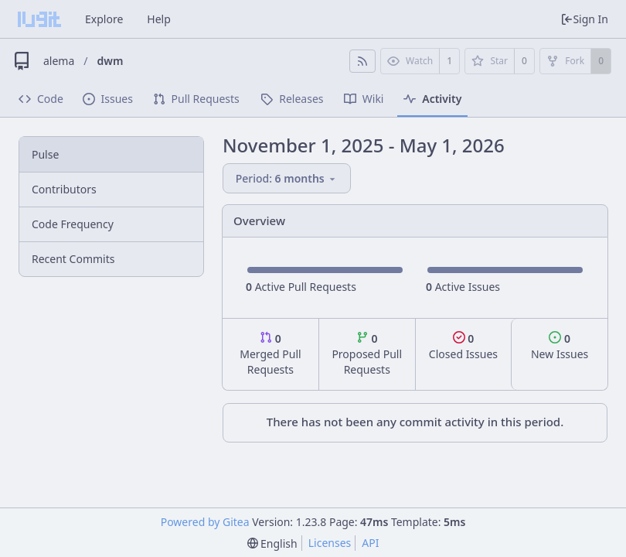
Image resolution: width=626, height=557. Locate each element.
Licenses (330, 542)
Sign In (584, 19)
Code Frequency (73, 224)
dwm (110, 60)
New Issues (559, 346)
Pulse (45, 154)
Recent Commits (73, 258)
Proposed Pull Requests (367, 354)
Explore (104, 19)
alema (58, 60)
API (370, 542)
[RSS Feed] (362, 61)
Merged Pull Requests (270, 354)
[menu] (288, 178)
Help (159, 19)
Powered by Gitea (205, 521)
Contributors (64, 189)
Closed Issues (463, 346)
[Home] (39, 19)
